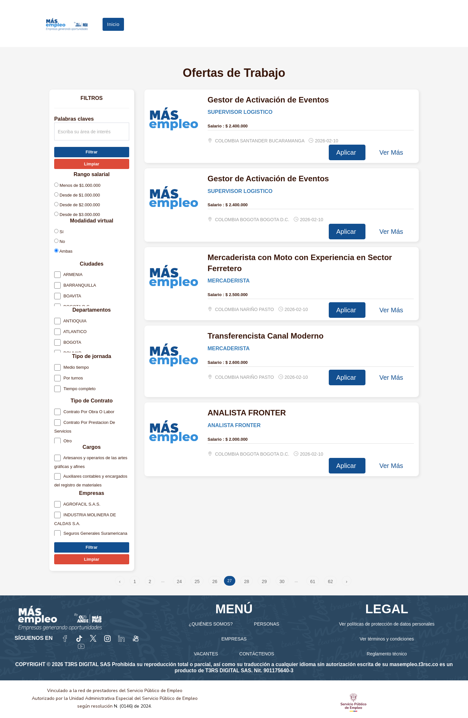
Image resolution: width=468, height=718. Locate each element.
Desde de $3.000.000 (77, 214)
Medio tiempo (71, 368)
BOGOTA (67, 343)
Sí (59, 231)
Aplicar (347, 152)
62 (330, 581)
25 (197, 581)
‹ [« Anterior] (120, 581)
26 (214, 581)
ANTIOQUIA (70, 322)
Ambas (63, 251)
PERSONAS (266, 624)
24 (179, 581)
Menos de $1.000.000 (77, 185)
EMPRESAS (234, 638)
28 (246, 581)
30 (282, 581)
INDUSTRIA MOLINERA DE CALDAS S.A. (85, 519)
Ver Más (391, 152)
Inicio (113, 24)
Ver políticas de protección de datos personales (387, 624)
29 (264, 581)
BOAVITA (67, 297)
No (59, 241)
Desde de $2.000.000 (77, 204)
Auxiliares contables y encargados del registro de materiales (90, 481)
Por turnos (68, 379)
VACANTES (206, 653)
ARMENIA (68, 275)
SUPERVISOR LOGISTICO (240, 112)
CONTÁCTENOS (256, 653)
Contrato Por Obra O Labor (84, 412)
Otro (63, 441)
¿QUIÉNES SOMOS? (211, 624)
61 (312, 581)
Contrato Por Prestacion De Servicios (84, 427)
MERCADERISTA (229, 280)
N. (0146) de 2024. (133, 706)
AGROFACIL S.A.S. (77, 505)
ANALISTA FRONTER (234, 425)
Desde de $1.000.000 (77, 194)
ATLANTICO (70, 332)
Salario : (216, 126)
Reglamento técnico (387, 653)
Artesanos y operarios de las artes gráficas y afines (90, 462)
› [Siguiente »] (346, 581)
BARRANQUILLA (75, 286)
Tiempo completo (75, 389)
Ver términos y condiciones (387, 638)
